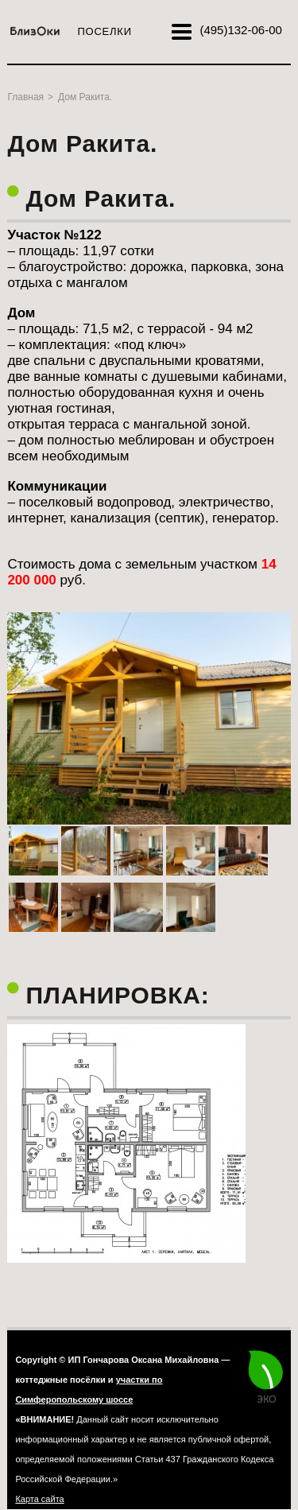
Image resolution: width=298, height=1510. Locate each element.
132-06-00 (240, 30)
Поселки (104, 31)
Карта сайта (39, 1499)
